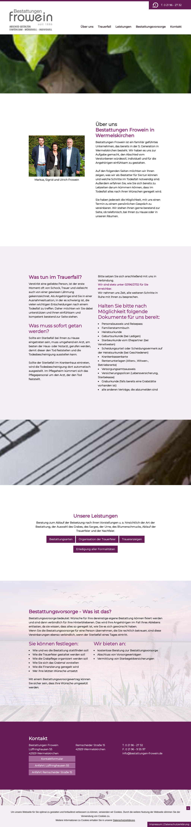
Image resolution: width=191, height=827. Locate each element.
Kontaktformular (52, 758)
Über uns (87, 26)
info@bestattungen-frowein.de (142, 753)
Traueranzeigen (132, 539)
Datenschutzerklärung (176, 824)
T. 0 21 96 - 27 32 (171, 5)
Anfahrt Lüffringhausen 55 (52, 765)
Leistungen (123, 26)
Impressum (155, 824)
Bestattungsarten (60, 539)
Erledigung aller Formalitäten (95, 549)
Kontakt (175, 26)
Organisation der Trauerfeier (97, 539)
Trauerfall (104, 26)
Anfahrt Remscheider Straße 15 (52, 772)
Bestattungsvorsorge (151, 26)
